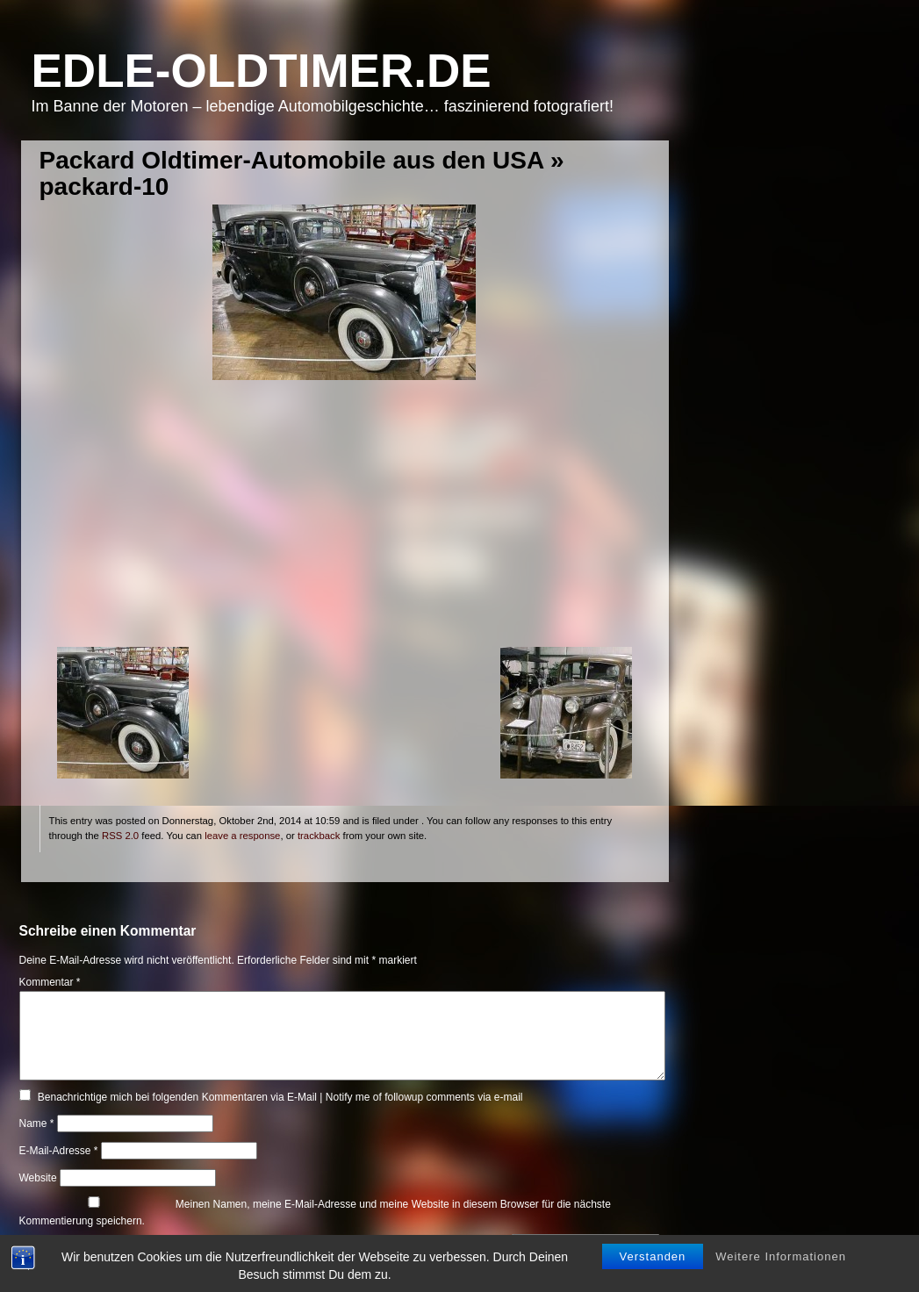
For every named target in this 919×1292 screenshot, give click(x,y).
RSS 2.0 (120, 835)
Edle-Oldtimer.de (262, 71)
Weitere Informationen (780, 1256)
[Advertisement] (344, 524)
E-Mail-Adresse (58, 1151)
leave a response (242, 835)
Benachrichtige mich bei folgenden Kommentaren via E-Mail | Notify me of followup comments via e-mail (280, 1097)
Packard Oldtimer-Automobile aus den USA (291, 160)
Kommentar (50, 982)
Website (38, 1178)
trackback (319, 835)
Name (36, 1123)
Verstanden (653, 1256)
